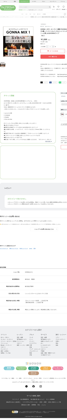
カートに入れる (55, 53)
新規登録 (20, 9)
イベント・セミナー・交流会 (8, 343)
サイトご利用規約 (50, 401)
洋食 (30, 357)
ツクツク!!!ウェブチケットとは (30, 404)
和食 (30, 349)
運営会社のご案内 (25, 406)
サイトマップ (15, 401)
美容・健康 (20, 339)
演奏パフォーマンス (13, 250)
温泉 (57, 347)
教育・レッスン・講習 (23, 347)
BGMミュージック (24, 250)
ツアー (57, 339)
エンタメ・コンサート (24, 19)
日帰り (57, 343)
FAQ (39, 406)
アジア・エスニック (34, 351)
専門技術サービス (22, 341)
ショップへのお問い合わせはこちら (45, 231)
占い (42, 345)
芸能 (34, 250)
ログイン (25, 9)
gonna (30, 250)
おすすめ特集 (56, 15)
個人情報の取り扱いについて (37, 401)
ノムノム (43, 406)
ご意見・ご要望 (42, 404)
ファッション (4, 345)
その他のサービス (45, 357)
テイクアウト (33, 345)
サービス (44, 336)
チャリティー (4, 351)
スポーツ (3, 349)
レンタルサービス (45, 347)
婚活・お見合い (5, 353)
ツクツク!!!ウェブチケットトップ (6, 19)
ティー (31, 341)
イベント (17, 19)
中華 (30, 347)
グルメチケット (33, 353)
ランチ (31, 339)
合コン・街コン (5, 339)
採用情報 (34, 406)
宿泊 (57, 345)
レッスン (20, 336)
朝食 (30, 355)
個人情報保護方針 (24, 401)
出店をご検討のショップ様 (54, 404)
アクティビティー (60, 341)
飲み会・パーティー (6, 347)
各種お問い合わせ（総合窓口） (13, 404)
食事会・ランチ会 (5, 355)
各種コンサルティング (47, 343)
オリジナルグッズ (4, 250)
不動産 (42, 353)
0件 (43, 37)
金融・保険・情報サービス (48, 355)
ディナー (31, 343)
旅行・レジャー (61, 336)
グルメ (31, 336)
